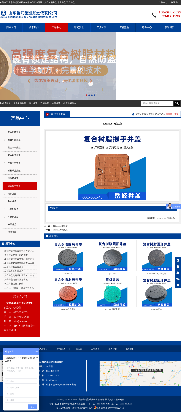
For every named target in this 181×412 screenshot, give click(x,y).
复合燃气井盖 (14, 155)
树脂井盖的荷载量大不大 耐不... (19, 251)
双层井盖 (44, 103)
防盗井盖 (12, 201)
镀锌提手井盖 (14, 186)
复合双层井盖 (14, 140)
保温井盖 (12, 232)
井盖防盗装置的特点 (13, 267)
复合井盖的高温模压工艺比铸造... (20, 275)
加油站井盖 (13, 178)
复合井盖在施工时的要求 (16, 255)
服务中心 (147, 27)
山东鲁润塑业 (69, 103)
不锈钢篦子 (13, 209)
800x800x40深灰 (60, 226)
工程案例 (124, 27)
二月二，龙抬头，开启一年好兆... (20, 288)
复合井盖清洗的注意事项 (16, 279)
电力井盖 (33, 103)
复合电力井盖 (14, 163)
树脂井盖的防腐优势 (13, 271)
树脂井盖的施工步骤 (13, 284)
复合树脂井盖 (19, 103)
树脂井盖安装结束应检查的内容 (19, 263)
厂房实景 (101, 27)
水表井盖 (56, 103)
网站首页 (11, 27)
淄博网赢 (120, 399)
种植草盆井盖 (14, 170)
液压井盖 (12, 224)
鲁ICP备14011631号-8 (82, 408)
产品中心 (163, 2)
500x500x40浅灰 (60, 230)
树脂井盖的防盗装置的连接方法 (19, 259)
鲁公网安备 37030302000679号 (111, 408)
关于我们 (34, 27)
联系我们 (175, 2)
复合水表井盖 (14, 147)
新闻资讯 (79, 27)
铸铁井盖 (12, 194)
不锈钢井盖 (13, 217)
